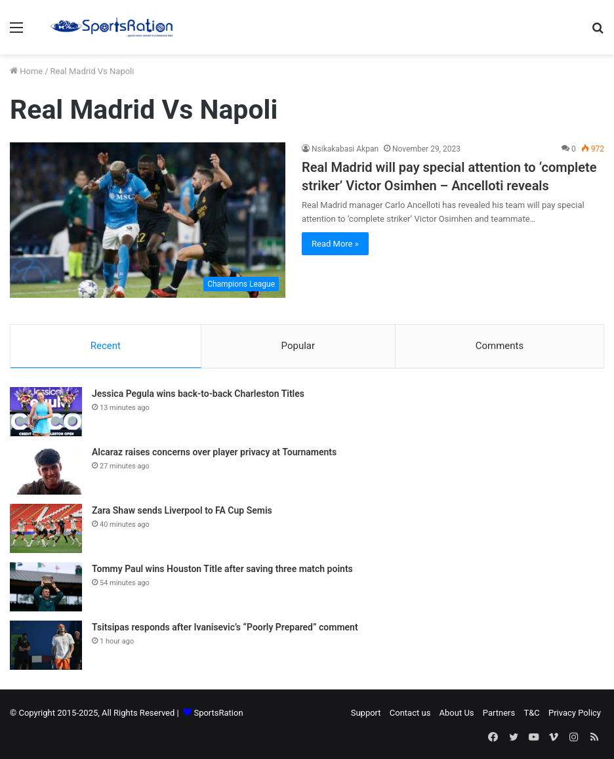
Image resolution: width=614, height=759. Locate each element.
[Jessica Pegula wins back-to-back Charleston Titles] (46, 413)
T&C (531, 714)
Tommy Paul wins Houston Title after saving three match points (222, 570)
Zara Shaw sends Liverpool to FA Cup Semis (182, 511)
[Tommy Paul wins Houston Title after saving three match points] (46, 588)
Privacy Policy (574, 714)
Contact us (410, 714)
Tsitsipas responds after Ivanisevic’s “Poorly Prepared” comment (225, 628)
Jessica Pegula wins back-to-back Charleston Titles (198, 395)
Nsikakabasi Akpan (345, 149)
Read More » (335, 244)
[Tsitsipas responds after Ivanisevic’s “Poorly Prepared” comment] (46, 646)
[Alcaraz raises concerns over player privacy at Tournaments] (46, 471)
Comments (500, 346)
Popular (298, 346)
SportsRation (218, 714)
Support (366, 714)
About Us (457, 714)
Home (26, 71)
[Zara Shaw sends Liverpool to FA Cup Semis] (46, 529)
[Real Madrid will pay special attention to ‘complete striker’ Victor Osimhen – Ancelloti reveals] (147, 220)
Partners (499, 714)
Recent (106, 346)
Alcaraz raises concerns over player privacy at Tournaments (214, 453)
